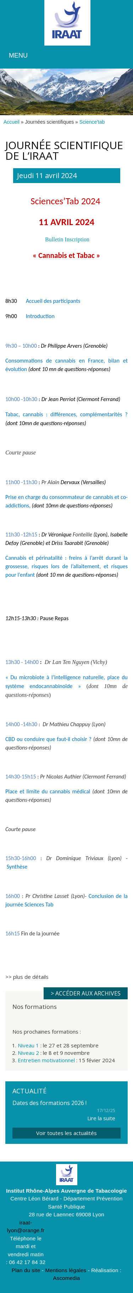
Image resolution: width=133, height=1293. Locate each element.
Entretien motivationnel (46, 1060)
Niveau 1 (28, 1045)
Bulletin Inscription (67, 239)
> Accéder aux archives (86, 993)
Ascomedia (66, 1278)
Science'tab (92, 122)
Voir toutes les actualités (66, 1132)
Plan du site (26, 1270)
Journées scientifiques (49, 122)
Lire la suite (101, 1118)
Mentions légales (65, 1270)
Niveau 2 (28, 1052)
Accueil (12, 122)
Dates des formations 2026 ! (49, 1103)
